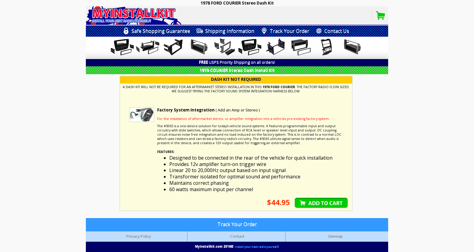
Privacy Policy (138, 236)
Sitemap (335, 236)
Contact (237, 236)
